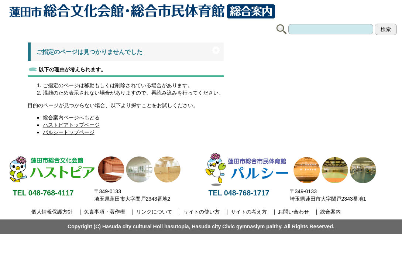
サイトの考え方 (249, 212)
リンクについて (154, 212)
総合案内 (330, 212)
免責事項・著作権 (104, 212)
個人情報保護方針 (52, 212)
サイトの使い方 (201, 212)
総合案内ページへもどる (71, 117)
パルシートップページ (69, 132)
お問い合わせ (293, 212)
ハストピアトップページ (71, 125)
